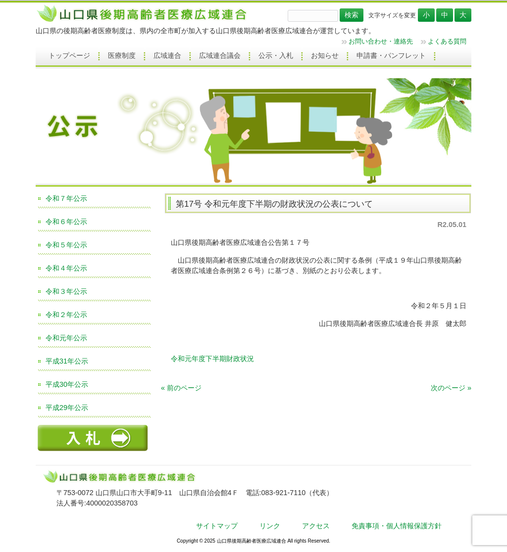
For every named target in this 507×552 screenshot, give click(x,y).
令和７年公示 (66, 198)
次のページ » (451, 388)
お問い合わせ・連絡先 (381, 41)
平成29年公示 (67, 408)
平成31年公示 (67, 361)
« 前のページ (181, 388)
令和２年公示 (66, 315)
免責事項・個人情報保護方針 (397, 526)
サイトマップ (217, 526)
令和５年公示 (66, 245)
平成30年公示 (67, 384)
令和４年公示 (66, 268)
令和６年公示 (66, 222)
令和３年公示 (66, 291)
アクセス (316, 526)
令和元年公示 (66, 338)
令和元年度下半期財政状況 (212, 359)
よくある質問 (447, 41)
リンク (269, 526)
